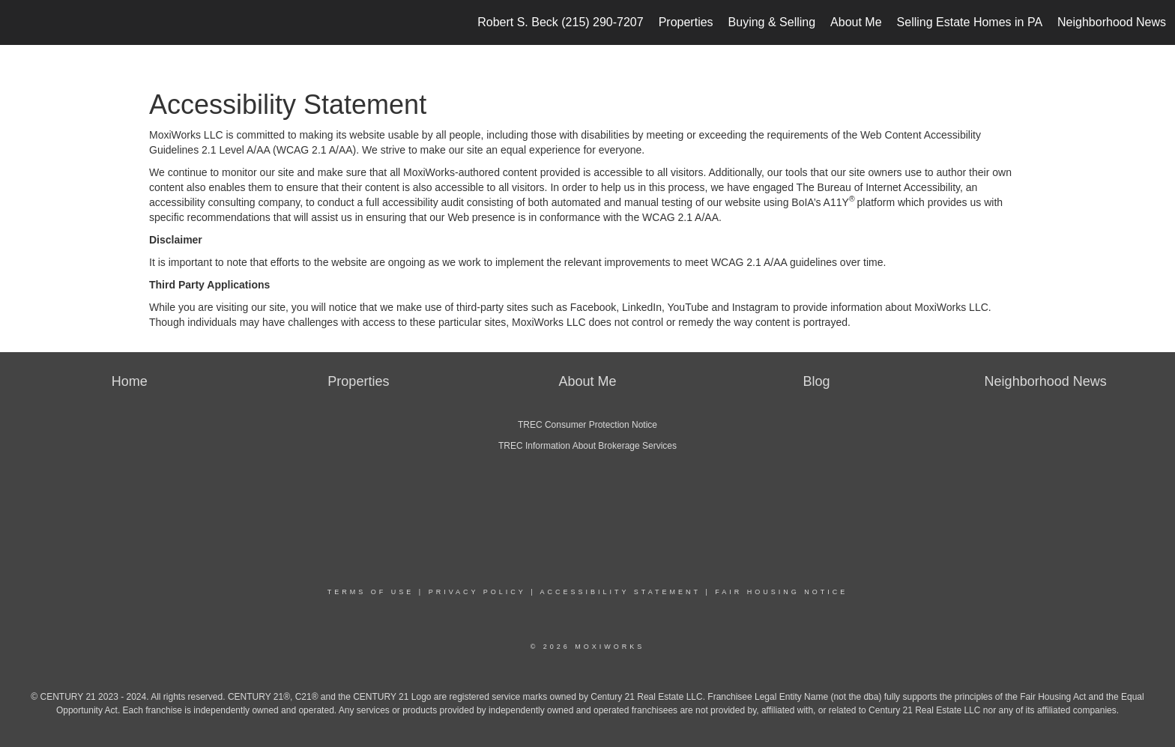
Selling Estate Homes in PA (969, 22)
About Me (855, 22)
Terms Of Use (370, 592)
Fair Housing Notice (781, 592)
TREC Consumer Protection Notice (587, 425)
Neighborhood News (1111, 22)
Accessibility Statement (620, 592)
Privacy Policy (477, 592)
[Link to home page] (19, 22)
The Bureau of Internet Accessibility (878, 187)
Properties (686, 22)
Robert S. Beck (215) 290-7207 (560, 22)
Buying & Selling (772, 22)
